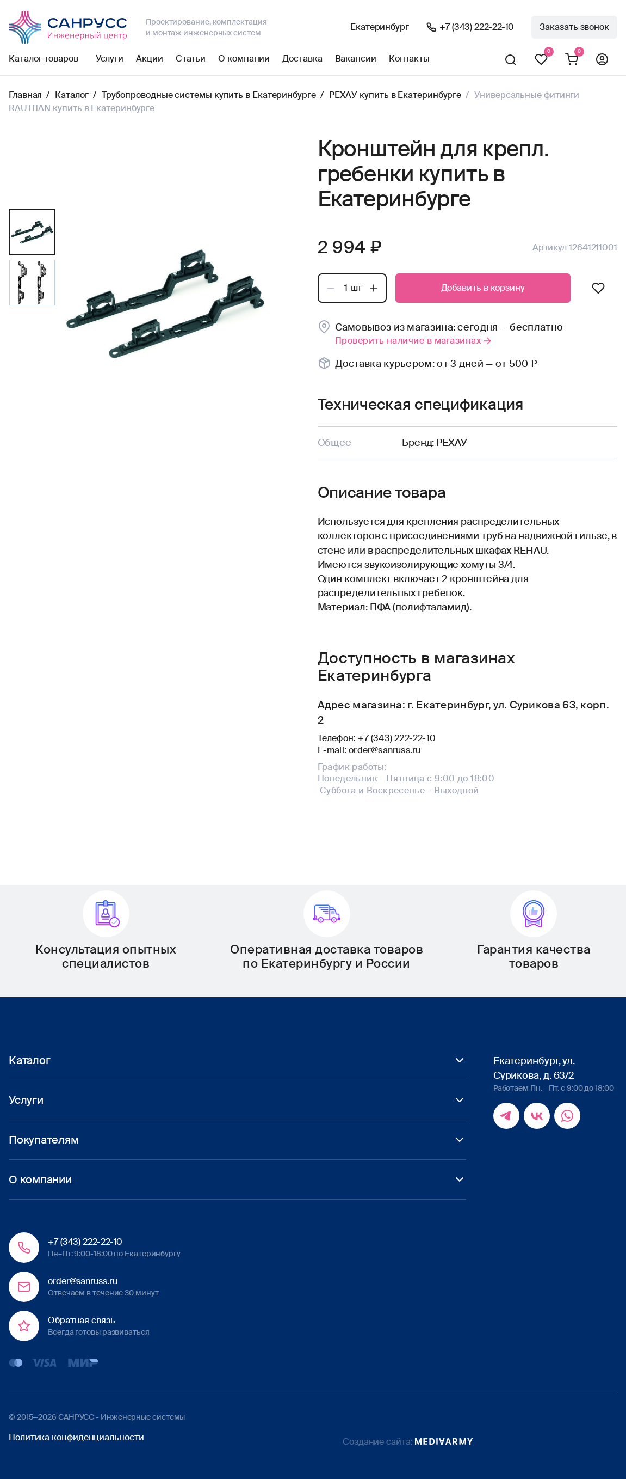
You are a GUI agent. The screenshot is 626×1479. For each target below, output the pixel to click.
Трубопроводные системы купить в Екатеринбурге (209, 95)
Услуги (109, 58)
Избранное (541, 60)
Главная (25, 95)
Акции (149, 58)
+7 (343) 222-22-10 (476, 27)
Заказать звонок (574, 27)
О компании (244, 58)
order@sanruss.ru (384, 750)
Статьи (191, 58)
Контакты (409, 58)
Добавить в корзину (483, 288)
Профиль (602, 60)
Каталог (71, 95)
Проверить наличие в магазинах (414, 340)
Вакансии (355, 58)
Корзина (571, 60)
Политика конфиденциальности (76, 1437)
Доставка (302, 58)
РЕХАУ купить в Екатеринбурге (395, 95)
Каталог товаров (43, 58)
